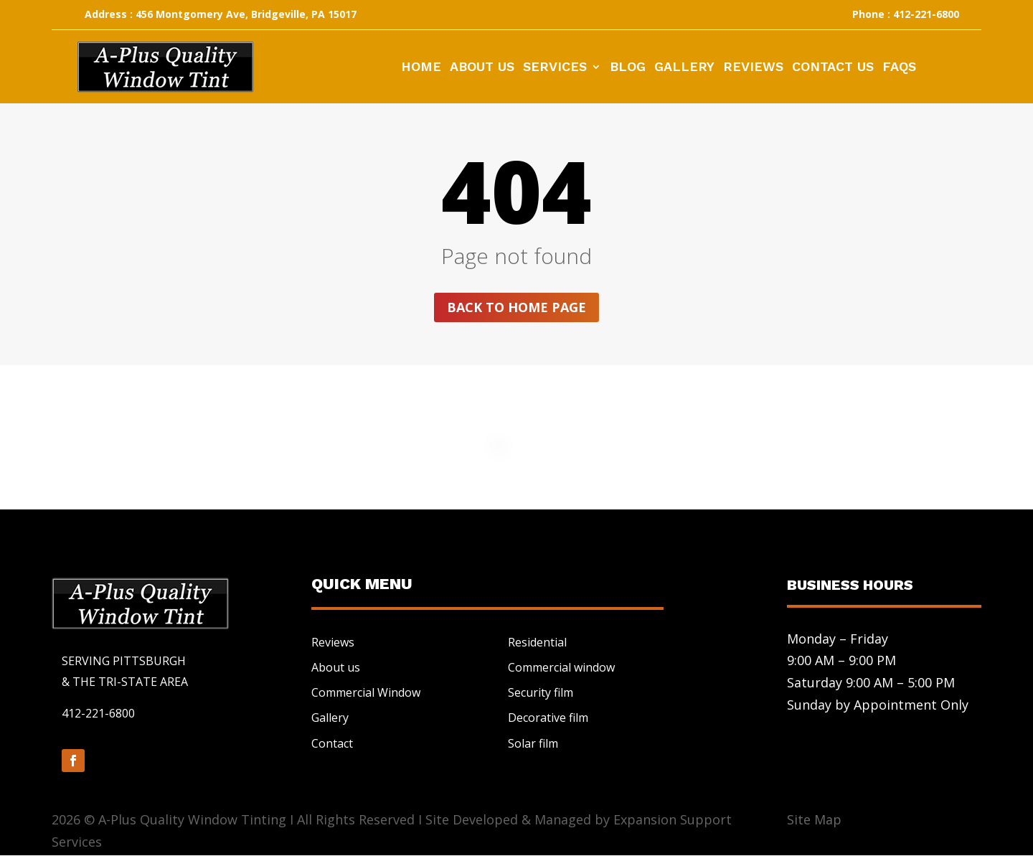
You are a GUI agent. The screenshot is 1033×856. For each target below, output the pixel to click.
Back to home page (516, 307)
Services (555, 68)
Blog (628, 68)
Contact (332, 743)
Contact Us (833, 68)
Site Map (814, 819)
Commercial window (561, 667)
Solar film (533, 743)
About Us (482, 68)
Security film (540, 692)
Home (421, 68)
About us (335, 667)
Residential (537, 642)
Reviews (753, 68)
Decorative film (548, 718)
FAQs (899, 68)
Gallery (684, 68)
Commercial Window (365, 692)
